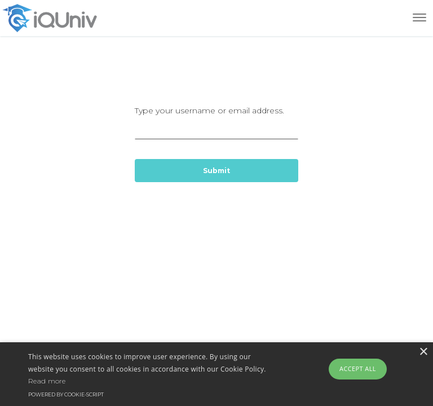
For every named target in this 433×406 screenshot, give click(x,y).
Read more (47, 381)
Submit (216, 170)
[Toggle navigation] (419, 17)
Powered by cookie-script (66, 394)
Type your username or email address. (216, 122)
